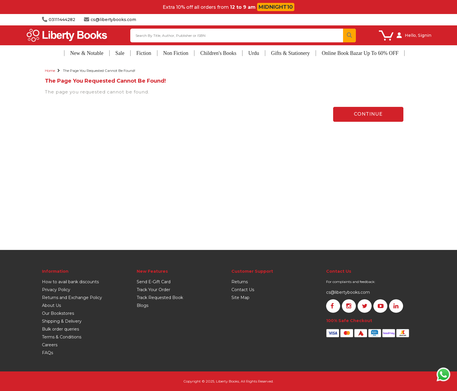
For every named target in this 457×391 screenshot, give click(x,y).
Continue (368, 114)
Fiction (143, 53)
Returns (239, 281)
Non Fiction (176, 53)
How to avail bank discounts (70, 281)
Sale (119, 53)
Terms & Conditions (61, 337)
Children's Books (218, 53)
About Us (51, 305)
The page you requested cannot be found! (99, 70)
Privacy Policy (56, 289)
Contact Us (242, 289)
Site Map (240, 297)
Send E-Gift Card (154, 281)
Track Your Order (153, 289)
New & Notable (86, 53)
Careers (49, 344)
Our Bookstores (58, 313)
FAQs (47, 352)
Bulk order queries (60, 329)
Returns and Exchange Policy (72, 297)
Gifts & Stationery (290, 53)
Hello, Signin (418, 35)
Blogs (142, 305)
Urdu (253, 53)
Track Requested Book (160, 297)
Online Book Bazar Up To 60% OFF (360, 53)
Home (50, 70)
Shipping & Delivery (62, 321)
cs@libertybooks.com (348, 292)
